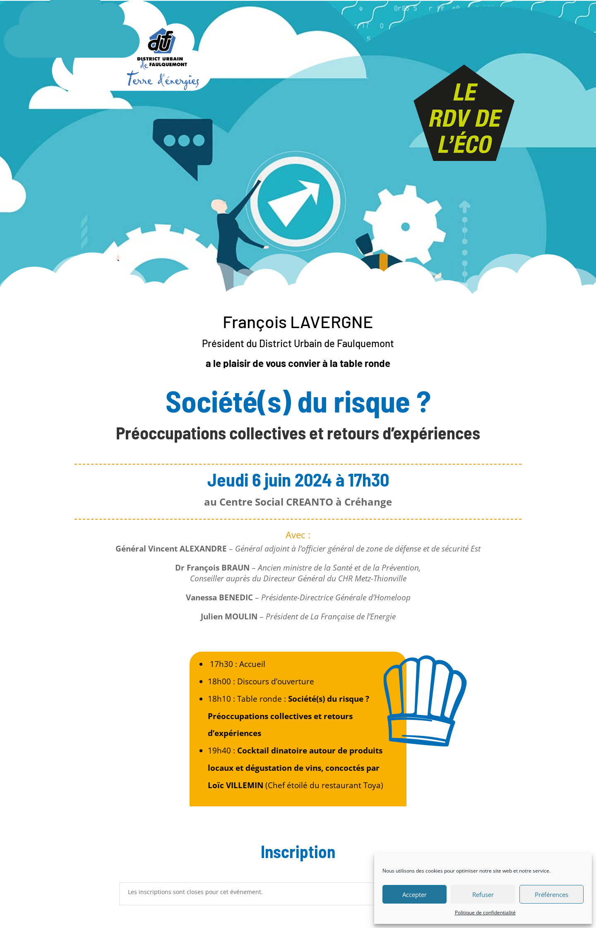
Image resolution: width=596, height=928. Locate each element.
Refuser (483, 894)
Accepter (414, 894)
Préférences (551, 894)
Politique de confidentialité (485, 912)
